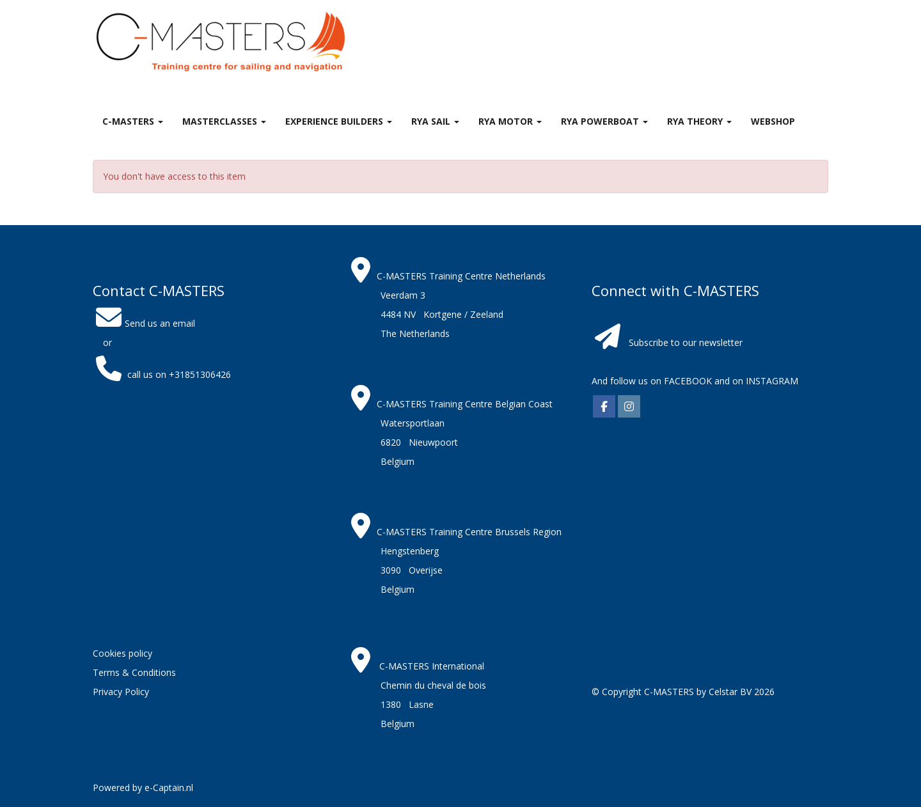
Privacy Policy (121, 692)
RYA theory (699, 121)
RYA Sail (435, 121)
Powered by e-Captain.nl (143, 787)
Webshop (773, 121)
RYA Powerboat (604, 121)
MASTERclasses (224, 121)
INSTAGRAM (772, 381)
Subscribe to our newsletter (686, 342)
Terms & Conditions (134, 672)
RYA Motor (510, 121)
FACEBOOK (686, 381)
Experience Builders (338, 121)
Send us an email (144, 323)
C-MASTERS (132, 121)
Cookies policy (122, 653)
